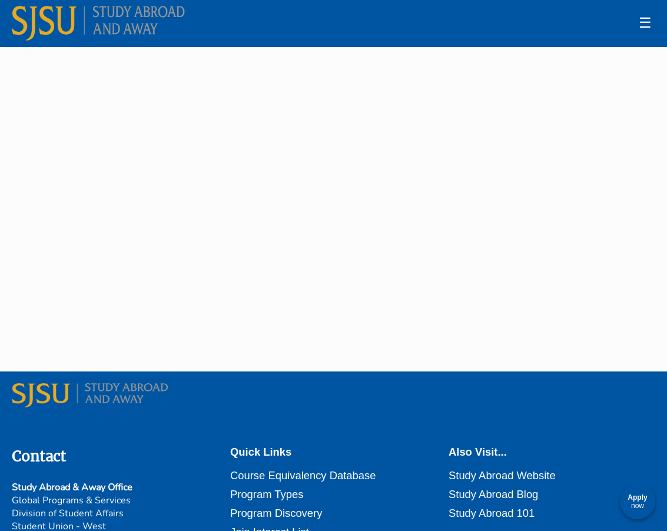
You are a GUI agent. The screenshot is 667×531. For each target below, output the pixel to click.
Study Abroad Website (502, 475)
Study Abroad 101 (492, 513)
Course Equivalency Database (303, 475)
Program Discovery (276, 513)
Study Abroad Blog (493, 494)
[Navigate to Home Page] (100, 23)
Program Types (266, 494)
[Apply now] (637, 501)
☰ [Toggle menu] (645, 23)
